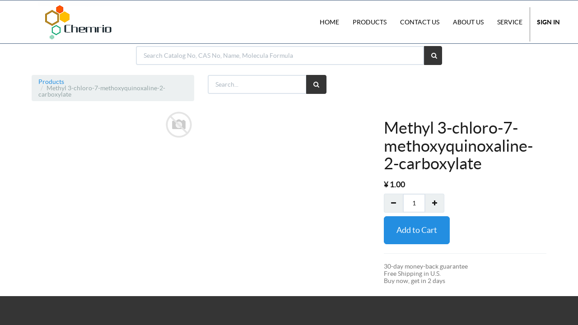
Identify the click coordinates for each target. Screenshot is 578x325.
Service (509, 22)
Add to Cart (416, 230)
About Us (468, 22)
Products (51, 81)
